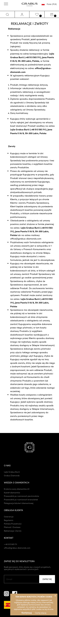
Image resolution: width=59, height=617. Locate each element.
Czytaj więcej (40, 612)
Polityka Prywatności (13, 524)
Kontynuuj (27, 612)
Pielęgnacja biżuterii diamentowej (18, 503)
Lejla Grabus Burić (12, 472)
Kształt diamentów (12, 492)
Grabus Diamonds (12, 475)
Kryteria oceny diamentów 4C (17, 489)
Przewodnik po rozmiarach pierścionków (21, 496)
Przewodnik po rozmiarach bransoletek (21, 499)
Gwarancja (8, 516)
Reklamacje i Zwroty (12, 531)
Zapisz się (47, 579)
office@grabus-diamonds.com (25, 238)
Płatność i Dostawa (12, 527)
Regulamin (8, 520)
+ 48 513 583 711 (10, 544)
